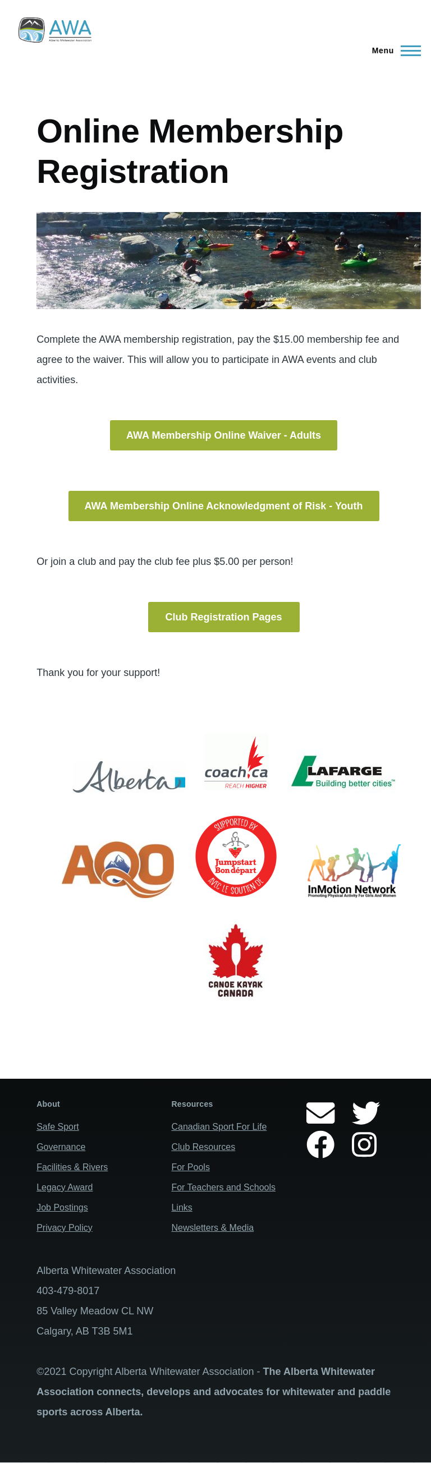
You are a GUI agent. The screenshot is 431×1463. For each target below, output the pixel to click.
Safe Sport (57, 1126)
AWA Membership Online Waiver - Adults (223, 435)
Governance (60, 1147)
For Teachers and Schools (223, 1187)
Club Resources (203, 1147)
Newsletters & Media (212, 1227)
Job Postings (62, 1207)
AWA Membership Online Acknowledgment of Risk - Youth (224, 506)
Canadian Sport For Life (219, 1126)
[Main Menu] (393, 50)
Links (181, 1207)
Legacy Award (64, 1187)
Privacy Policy (64, 1227)
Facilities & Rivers (72, 1167)
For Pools (190, 1167)
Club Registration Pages (224, 617)
